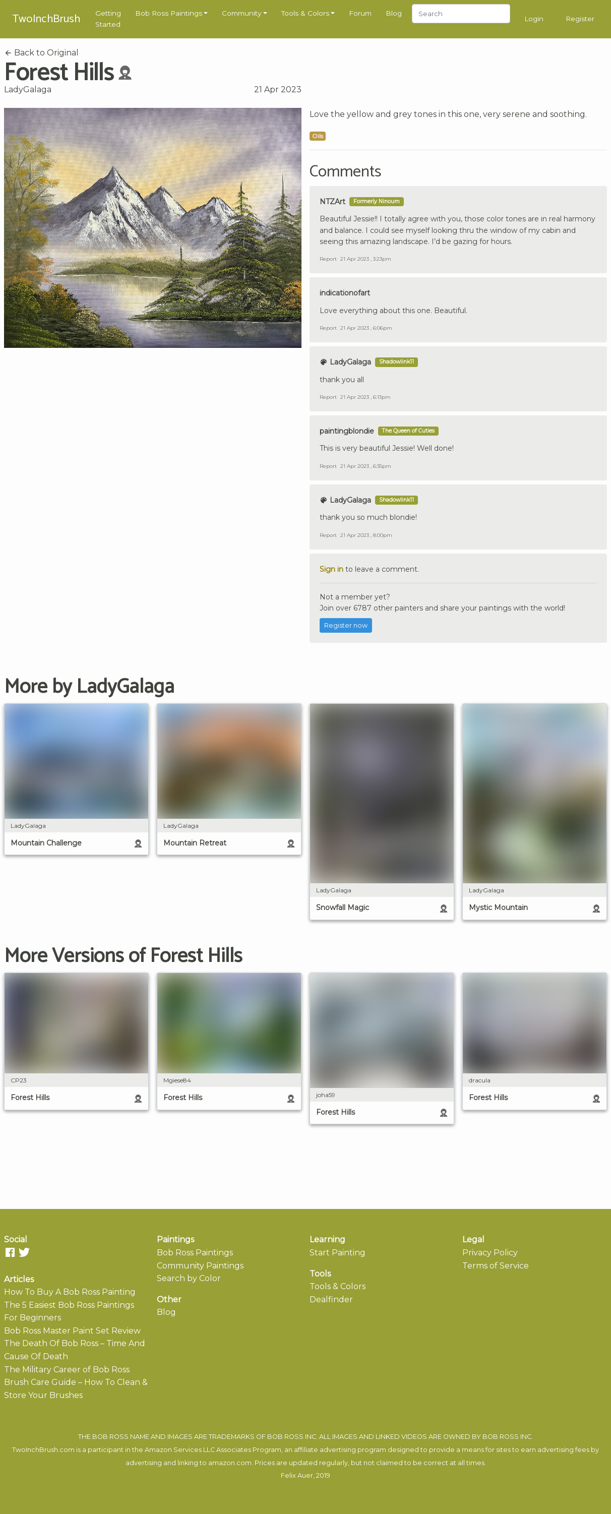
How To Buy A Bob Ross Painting (70, 1292)
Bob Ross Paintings (168, 13)
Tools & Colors (305, 13)
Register (580, 19)
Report (328, 259)
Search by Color (189, 1278)
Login (533, 19)
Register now (346, 625)
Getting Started (108, 18)
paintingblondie (347, 431)
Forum (360, 13)
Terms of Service (495, 1265)
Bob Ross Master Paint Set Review (72, 1331)
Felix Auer (297, 1475)
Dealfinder (331, 1299)
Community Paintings (200, 1265)
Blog (394, 13)
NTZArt (332, 201)
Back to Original (41, 52)
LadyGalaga (27, 89)
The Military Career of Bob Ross (67, 1369)
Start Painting (337, 1252)
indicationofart (345, 292)
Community (241, 13)
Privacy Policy (490, 1252)
